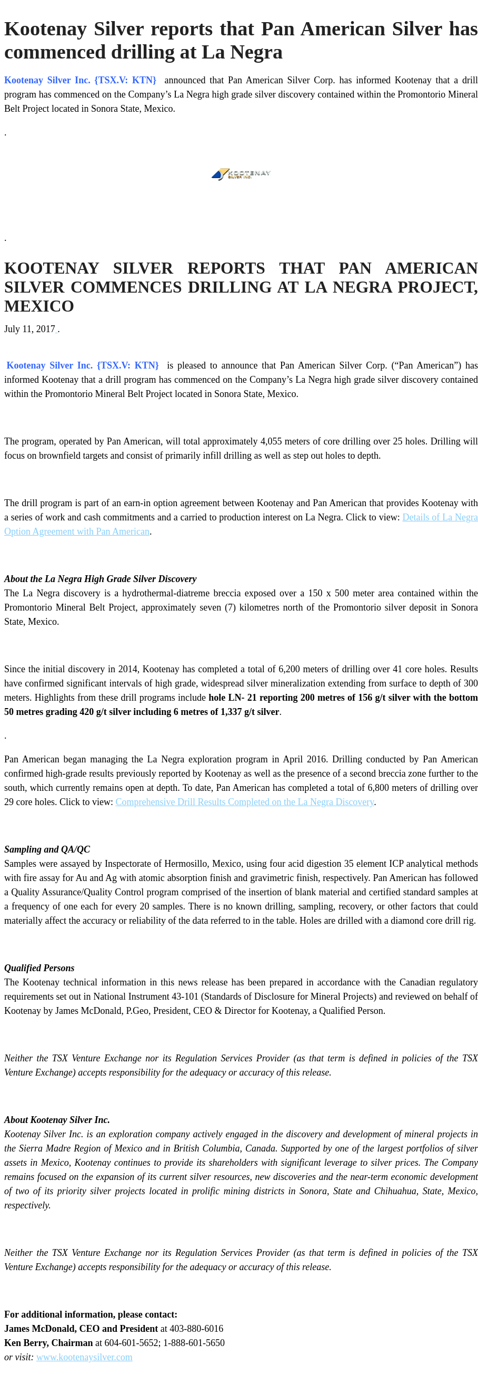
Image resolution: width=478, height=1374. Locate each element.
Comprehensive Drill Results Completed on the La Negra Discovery (244, 802)
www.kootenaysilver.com (84, 1357)
